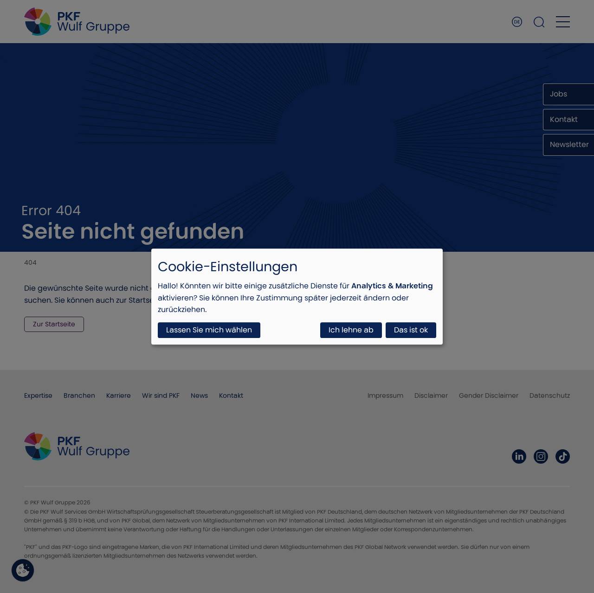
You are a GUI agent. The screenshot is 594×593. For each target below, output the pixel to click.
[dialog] (297, 296)
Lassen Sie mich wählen (209, 330)
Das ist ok (411, 330)
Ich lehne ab (351, 330)
